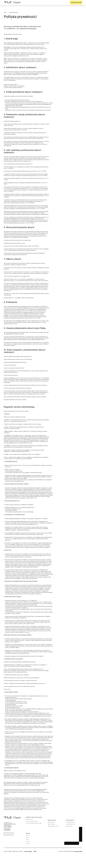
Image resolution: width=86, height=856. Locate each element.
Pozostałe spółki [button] (9, 833)
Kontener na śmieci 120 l (70, 823)
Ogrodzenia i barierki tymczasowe (34, 816)
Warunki (80, 850)
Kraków (27, 836)
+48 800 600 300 (78, 2)
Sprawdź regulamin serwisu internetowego (13, 33)
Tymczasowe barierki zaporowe (32, 820)
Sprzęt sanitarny (70, 819)
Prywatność (76, 850)
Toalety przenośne (52, 819)
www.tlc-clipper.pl (37, 423)
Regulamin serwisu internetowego (19, 406)
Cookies (35, 850)
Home (5, 11)
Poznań (27, 838)
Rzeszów (28, 842)
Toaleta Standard (51, 821)
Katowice (27, 840)
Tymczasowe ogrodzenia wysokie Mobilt (33, 822)
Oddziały (28, 832)
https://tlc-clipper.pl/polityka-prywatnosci (36, 744)
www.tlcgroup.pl (7, 294)
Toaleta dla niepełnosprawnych (53, 825)
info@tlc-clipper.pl (13, 83)
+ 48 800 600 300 (7, 829)
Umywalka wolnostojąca (70, 821)
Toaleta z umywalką (51, 823)
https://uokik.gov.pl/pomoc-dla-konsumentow (36, 804)
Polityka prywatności (28, 850)
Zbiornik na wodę (69, 825)
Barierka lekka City (29, 818)
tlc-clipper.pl (26, 410)
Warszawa (28, 834)
